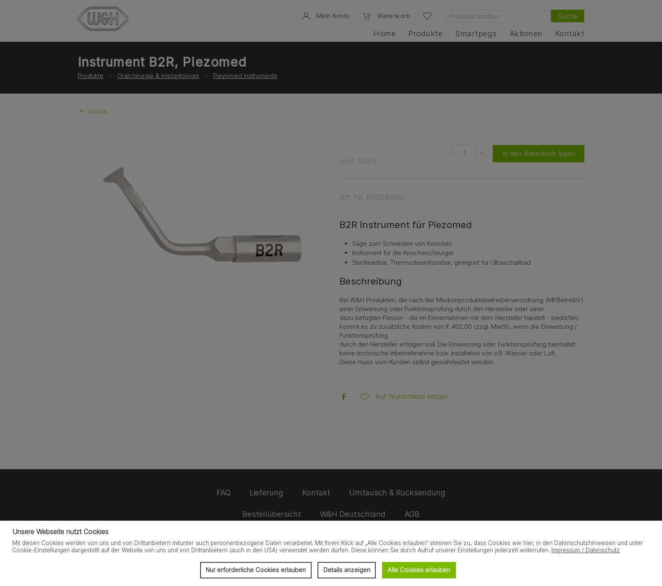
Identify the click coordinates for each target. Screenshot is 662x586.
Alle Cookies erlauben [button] (419, 569)
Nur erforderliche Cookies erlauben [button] (256, 569)
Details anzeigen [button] (346, 569)
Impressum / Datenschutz (585, 550)
